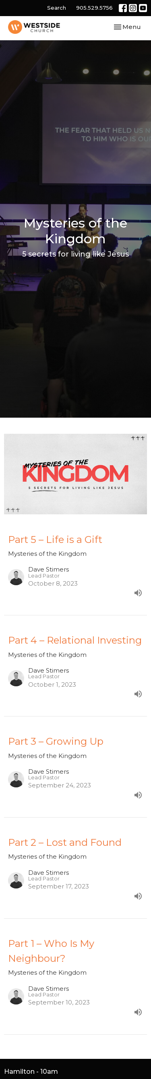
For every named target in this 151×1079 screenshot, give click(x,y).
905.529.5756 (94, 7)
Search (56, 7)
